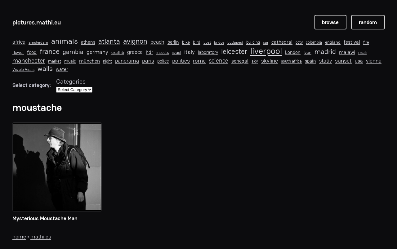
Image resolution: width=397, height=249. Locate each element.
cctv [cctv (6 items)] (299, 42)
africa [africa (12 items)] (18, 42)
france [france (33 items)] (50, 51)
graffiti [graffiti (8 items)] (117, 52)
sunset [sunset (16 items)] (343, 60)
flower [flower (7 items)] (18, 52)
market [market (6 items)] (54, 61)
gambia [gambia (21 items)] (73, 51)
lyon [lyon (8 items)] (307, 52)
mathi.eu (40, 236)
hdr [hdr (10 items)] (149, 52)
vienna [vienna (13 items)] (373, 61)
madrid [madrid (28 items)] (325, 51)
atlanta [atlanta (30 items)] (109, 41)
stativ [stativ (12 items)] (325, 61)
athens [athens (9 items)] (88, 42)
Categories (71, 81)
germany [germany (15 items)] (97, 52)
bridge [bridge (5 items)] (219, 42)
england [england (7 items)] (333, 42)
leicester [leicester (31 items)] (234, 51)
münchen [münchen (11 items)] (89, 61)
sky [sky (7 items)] (255, 61)
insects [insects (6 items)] (162, 52)
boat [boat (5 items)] (207, 42)
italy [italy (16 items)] (189, 52)
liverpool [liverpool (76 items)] (266, 51)
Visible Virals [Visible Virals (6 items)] (23, 69)
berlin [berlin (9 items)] (173, 42)
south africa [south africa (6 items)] (291, 61)
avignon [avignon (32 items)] (135, 41)
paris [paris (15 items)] (148, 60)
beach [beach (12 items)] (157, 42)
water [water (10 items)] (62, 69)
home (19, 236)
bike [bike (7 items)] (186, 42)
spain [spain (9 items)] (310, 61)
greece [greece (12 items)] (135, 52)
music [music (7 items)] (70, 61)
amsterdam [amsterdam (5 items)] (38, 42)
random (368, 22)
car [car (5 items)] (265, 42)
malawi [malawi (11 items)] (347, 52)
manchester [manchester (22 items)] (28, 60)
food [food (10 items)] (32, 52)
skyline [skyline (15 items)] (269, 60)
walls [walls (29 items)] (45, 68)
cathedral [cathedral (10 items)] (281, 42)
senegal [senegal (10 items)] (239, 61)
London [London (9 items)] (293, 52)
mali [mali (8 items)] (362, 52)
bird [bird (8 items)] (196, 42)
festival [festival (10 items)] (352, 42)
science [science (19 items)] (218, 60)
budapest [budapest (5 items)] (235, 42)
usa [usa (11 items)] (359, 61)
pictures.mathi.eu (36, 22)
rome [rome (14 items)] (199, 60)
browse (330, 22)
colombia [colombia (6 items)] (314, 42)
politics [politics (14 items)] (181, 60)
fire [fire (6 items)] (366, 42)
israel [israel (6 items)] (176, 52)
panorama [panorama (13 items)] (127, 61)
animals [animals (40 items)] (64, 41)
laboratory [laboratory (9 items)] (208, 52)
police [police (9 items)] (163, 61)
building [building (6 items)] (253, 42)
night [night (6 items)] (107, 61)
